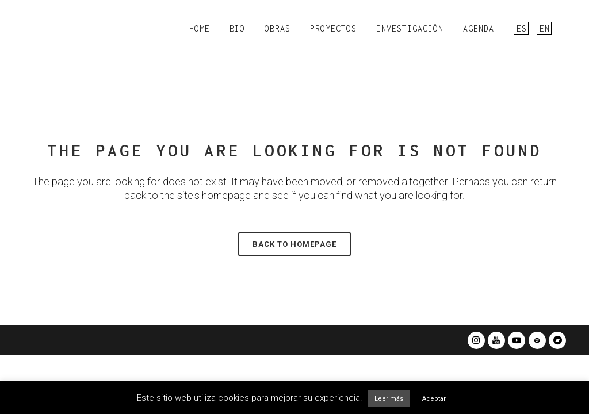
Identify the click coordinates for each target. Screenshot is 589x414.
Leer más (388, 398)
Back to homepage (294, 244)
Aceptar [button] (434, 398)
